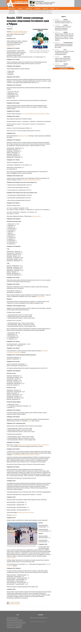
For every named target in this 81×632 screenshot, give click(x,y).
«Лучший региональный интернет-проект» (34, 10)
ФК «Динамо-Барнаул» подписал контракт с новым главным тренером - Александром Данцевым (64, 53)
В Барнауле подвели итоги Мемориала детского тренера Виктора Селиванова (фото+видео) (64, 46)
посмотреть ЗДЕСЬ (36, 216)
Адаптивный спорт (11, 627)
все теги (19, 627)
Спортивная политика (12, 624)
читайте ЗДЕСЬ (40, 296)
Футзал (23, 622)
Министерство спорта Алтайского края (38, 617)
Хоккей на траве (11, 622)
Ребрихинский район (15, 603)
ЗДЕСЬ (29, 420)
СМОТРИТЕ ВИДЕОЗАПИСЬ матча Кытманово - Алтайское (25, 454)
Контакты (45, 8)
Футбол (20, 620)
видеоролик (14, 515)
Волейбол (9, 618)
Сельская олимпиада (14, 602)
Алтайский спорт (21, 1)
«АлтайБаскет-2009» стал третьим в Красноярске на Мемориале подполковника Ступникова (63, 28)
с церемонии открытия (23, 135)
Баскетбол (15, 618)
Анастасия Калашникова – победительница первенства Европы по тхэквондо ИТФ (64, 67)
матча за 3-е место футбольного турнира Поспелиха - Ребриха (35, 113)
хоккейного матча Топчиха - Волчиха (25, 512)
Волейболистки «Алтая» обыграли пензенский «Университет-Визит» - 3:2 (63, 22)
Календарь (38, 8)
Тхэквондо (18, 622)
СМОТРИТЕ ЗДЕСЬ (11, 557)
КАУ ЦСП (52, 8)
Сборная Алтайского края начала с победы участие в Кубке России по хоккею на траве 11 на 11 (63, 60)
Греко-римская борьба (12, 620)
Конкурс (20, 624)
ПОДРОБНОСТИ (10, 45)
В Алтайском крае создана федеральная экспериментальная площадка (35, 13)
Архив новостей (63, 68)
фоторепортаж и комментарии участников (30, 179)
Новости (63, 16)
